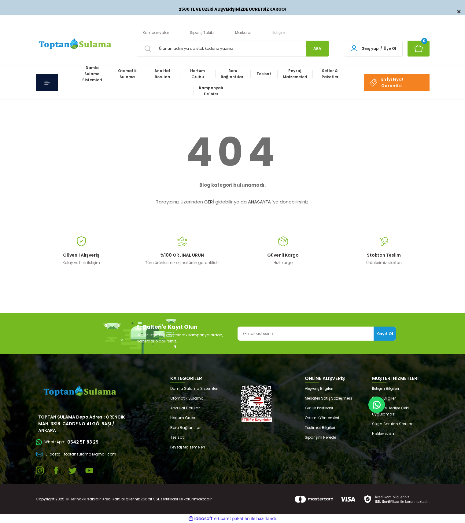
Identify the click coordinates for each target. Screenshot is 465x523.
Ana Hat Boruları (185, 408)
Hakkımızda (383, 433)
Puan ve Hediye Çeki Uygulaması (390, 411)
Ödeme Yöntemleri (322, 417)
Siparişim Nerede (320, 437)
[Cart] (419, 49)
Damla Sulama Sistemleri (194, 388)
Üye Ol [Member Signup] (390, 48)
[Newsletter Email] (317, 334)
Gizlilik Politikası (319, 408)
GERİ (209, 202)
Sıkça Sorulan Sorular (392, 423)
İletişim (278, 32)
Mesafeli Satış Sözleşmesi (328, 398)
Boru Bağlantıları (185, 427)
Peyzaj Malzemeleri (187, 447)
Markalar (243, 32)
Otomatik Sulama (187, 398)
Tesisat (177, 437)
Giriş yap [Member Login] (370, 48)
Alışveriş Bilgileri (319, 388)
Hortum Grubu (183, 417)
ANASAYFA (259, 202)
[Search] (233, 49)
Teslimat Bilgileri (320, 427)
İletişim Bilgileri (385, 388)
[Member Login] (354, 48)
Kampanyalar (156, 32)
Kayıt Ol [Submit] (384, 334)
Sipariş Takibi (202, 32)
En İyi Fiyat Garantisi (386, 82)
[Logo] (74, 44)
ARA (317, 48)
